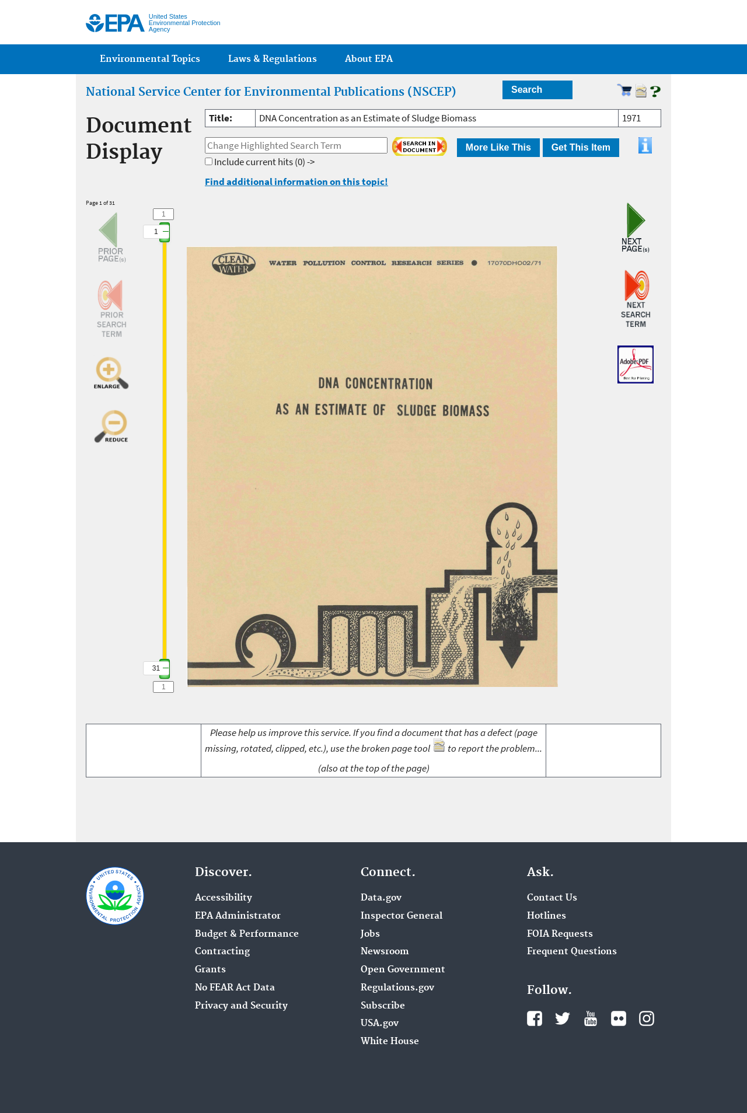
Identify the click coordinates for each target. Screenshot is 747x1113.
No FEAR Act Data (235, 988)
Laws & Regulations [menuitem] (272, 59)
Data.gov (381, 898)
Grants (210, 970)
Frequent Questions (572, 952)
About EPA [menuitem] (369, 59)
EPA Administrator (238, 916)
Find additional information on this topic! (296, 181)
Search (526, 90)
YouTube (590, 1018)
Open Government (403, 970)
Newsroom (385, 952)
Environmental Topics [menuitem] (150, 59)
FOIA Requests (560, 934)
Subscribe (383, 1006)
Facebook (534, 1018)
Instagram (646, 1018)
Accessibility (223, 898)
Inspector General (401, 916)
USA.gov (380, 1023)
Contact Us (552, 898)
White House (390, 1042)
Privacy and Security (241, 1006)
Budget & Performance (247, 934)
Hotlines (546, 916)
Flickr (618, 1018)
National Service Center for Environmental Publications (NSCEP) (271, 92)
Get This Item (580, 147)
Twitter (562, 1018)
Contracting (222, 952)
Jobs (370, 934)
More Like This (498, 147)
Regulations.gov (397, 988)
